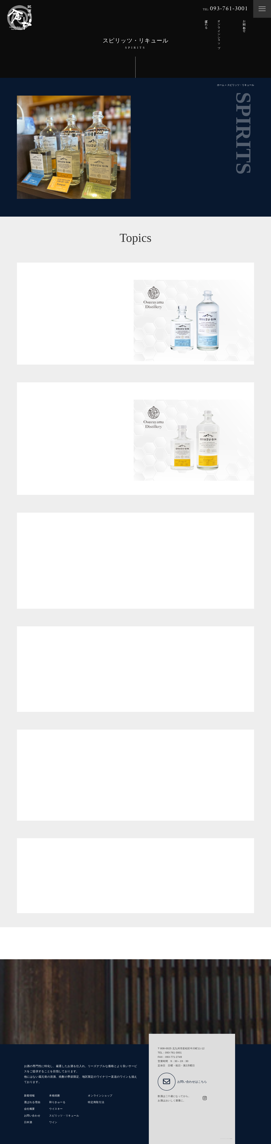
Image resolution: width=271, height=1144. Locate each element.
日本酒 (28, 1122)
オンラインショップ (100, 1095)
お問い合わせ (32, 1115)
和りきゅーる (57, 1102)
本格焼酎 (54, 1095)
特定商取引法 (96, 1102)
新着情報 (29, 1095)
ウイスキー (56, 1108)
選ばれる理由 (32, 1102)
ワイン (53, 1122)
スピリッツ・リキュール (64, 1115)
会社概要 (29, 1108)
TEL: (225, 9)
